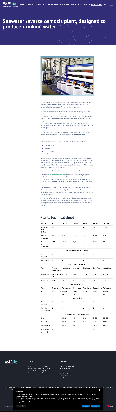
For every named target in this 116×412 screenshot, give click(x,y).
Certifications (53, 4)
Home (29, 366)
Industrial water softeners (96, 387)
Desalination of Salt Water (53, 387)
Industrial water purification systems (13, 387)
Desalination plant (67, 387)
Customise (21, 406)
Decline (85, 406)
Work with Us (64, 4)
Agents (73, 4)
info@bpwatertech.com (67, 378)
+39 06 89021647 (96, 4)
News (79, 4)
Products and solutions (36, 4)
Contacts (87, 4)
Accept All (95, 406)
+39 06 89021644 (65, 375)
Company (21, 4)
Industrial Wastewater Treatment (35, 387)
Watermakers (109, 387)
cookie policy (29, 396)
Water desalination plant (81, 387)
